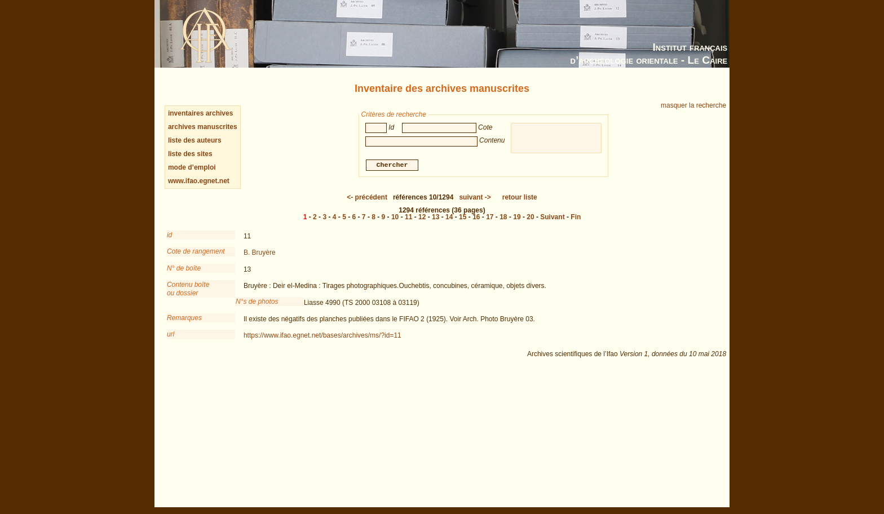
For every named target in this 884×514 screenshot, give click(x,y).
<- (367, 197)
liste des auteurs (195, 140)
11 (408, 217)
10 (395, 217)
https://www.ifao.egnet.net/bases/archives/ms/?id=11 (322, 335)
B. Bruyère (260, 252)
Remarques (184, 318)
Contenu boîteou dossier (188, 288)
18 (503, 217)
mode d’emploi (192, 167)
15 (462, 217)
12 (422, 217)
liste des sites (190, 154)
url (170, 334)
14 (449, 217)
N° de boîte (184, 268)
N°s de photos (257, 301)
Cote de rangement (196, 251)
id (169, 235)
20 (530, 217)
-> (474, 197)
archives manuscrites (202, 127)
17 (489, 217)
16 (476, 217)
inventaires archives (200, 113)
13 (435, 217)
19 (516, 217)
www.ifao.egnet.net (198, 181)
